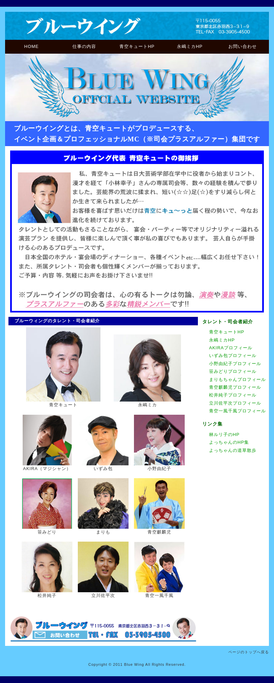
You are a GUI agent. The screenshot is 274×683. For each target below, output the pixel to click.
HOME (31, 46)
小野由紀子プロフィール (235, 363)
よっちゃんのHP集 (229, 442)
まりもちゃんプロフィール (237, 379)
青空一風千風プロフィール (237, 410)
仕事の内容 (84, 46)
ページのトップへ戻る (248, 652)
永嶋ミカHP (190, 46)
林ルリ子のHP (224, 434)
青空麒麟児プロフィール (235, 387)
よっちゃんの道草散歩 (232, 450)
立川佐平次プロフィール (235, 403)
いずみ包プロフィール (232, 355)
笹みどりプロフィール (232, 371)
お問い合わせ (242, 46)
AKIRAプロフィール (230, 347)
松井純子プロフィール (232, 395)
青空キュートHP (137, 46)
